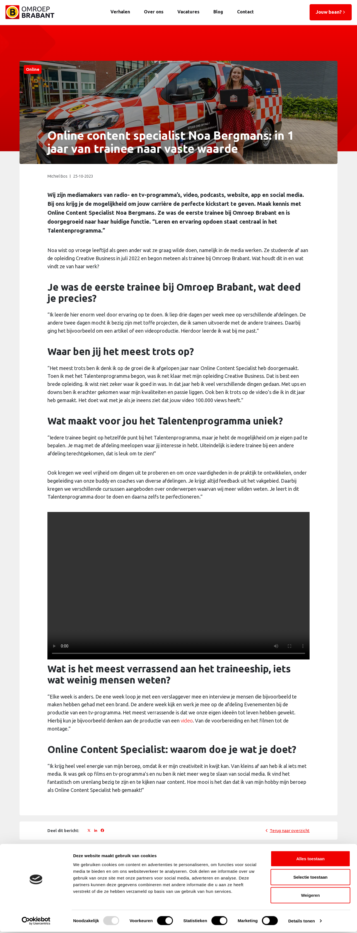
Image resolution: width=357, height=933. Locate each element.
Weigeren (310, 896)
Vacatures (188, 11)
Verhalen (120, 11)
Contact (245, 11)
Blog (218, 11)
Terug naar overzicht (290, 830)
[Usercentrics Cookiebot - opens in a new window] (36, 922)
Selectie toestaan (310, 878)
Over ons (153, 11)
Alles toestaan (310, 859)
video (187, 721)
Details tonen (301, 922)
